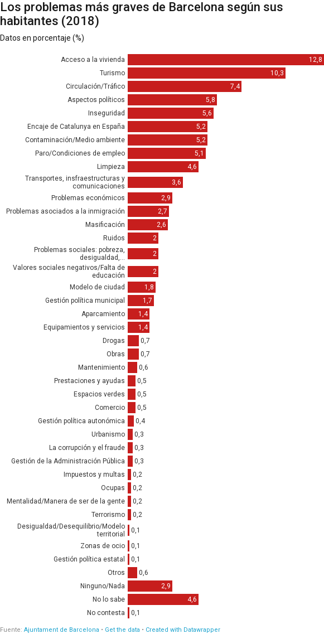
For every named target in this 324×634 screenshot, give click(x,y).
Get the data (122, 629)
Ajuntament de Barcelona (61, 629)
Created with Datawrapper (183, 629)
